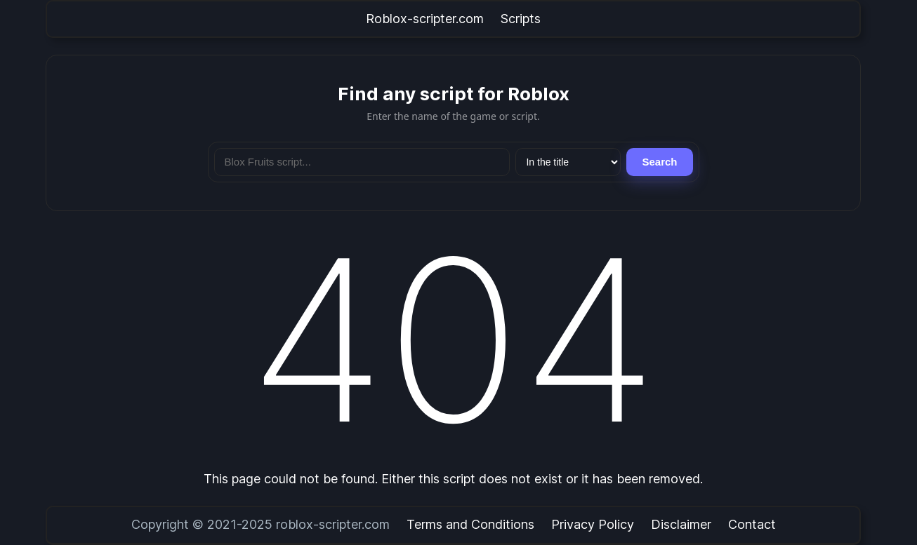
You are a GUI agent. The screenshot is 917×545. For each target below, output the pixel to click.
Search (659, 162)
